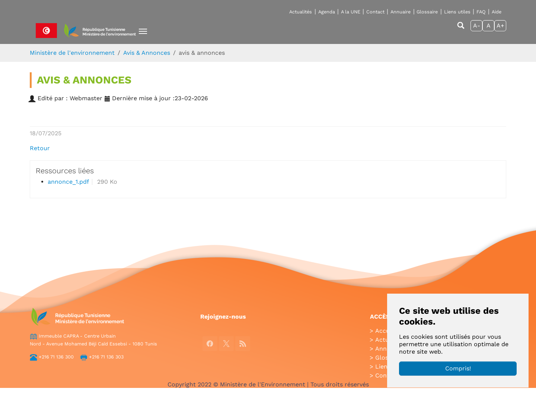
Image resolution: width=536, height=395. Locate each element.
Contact (375, 12)
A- (476, 25)
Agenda (326, 12)
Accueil (385, 330)
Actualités (300, 12)
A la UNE (350, 12)
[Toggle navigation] (143, 31)
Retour (40, 148)
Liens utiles (457, 12)
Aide (496, 12)
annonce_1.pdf (68, 181)
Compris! (458, 368)
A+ (500, 25)
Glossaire (427, 12)
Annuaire (400, 12)
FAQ (481, 12)
